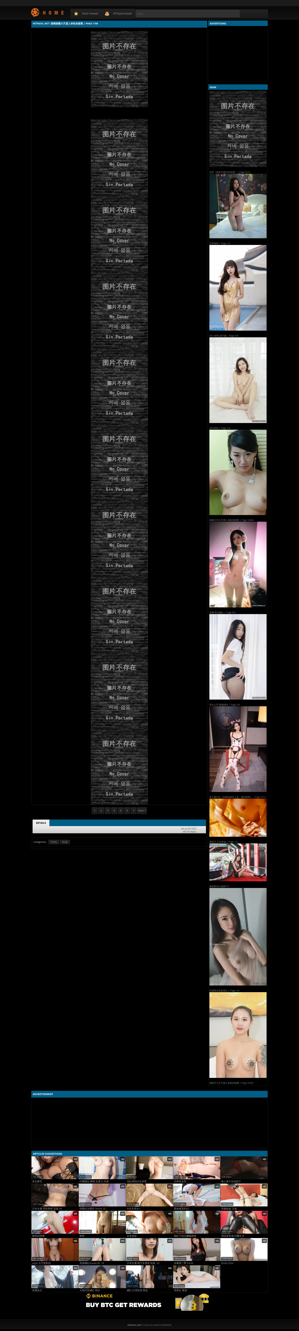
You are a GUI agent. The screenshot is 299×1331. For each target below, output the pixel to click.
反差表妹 (132, 1235)
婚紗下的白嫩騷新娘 (185, 1235)
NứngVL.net (47, 12)
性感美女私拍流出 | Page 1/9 (224, 990)
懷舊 (82, 1235)
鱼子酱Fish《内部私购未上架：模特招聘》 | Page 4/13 (237, 797)
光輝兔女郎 (180, 1181)
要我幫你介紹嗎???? (219, 886)
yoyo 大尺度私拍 (41, 1263)
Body (65, 842)
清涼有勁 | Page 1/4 (219, 428)
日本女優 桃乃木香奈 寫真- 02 (143, 1263)
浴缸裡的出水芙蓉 (137, 1181)
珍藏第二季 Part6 (183, 1263)
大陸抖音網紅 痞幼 (90, 1290)
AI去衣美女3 (133, 1208)
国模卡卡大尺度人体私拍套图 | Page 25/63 (231, 1083)
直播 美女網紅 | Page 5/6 (222, 612)
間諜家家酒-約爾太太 (232, 1235)
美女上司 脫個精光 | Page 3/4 (224, 704)
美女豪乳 (37, 1181)
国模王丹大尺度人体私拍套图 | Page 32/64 (231, 520)
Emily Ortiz (227, 1263)
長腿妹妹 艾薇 (229, 1208)
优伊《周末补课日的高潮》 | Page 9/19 (229, 172)
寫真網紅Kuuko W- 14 (92, 1263)
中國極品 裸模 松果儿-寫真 (94, 1181)
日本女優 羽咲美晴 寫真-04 (47, 1208)
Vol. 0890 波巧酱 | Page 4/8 (223, 335)
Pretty (54, 842)
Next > (142, 810)
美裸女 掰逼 (180, 1290)
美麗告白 (37, 1290)
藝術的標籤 (38, 1235)
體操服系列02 (181, 1208)
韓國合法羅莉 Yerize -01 (93, 1208)
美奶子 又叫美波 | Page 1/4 (223, 841)
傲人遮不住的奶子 (231, 1181)
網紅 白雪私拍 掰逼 (137, 1290)
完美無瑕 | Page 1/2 (219, 243)
